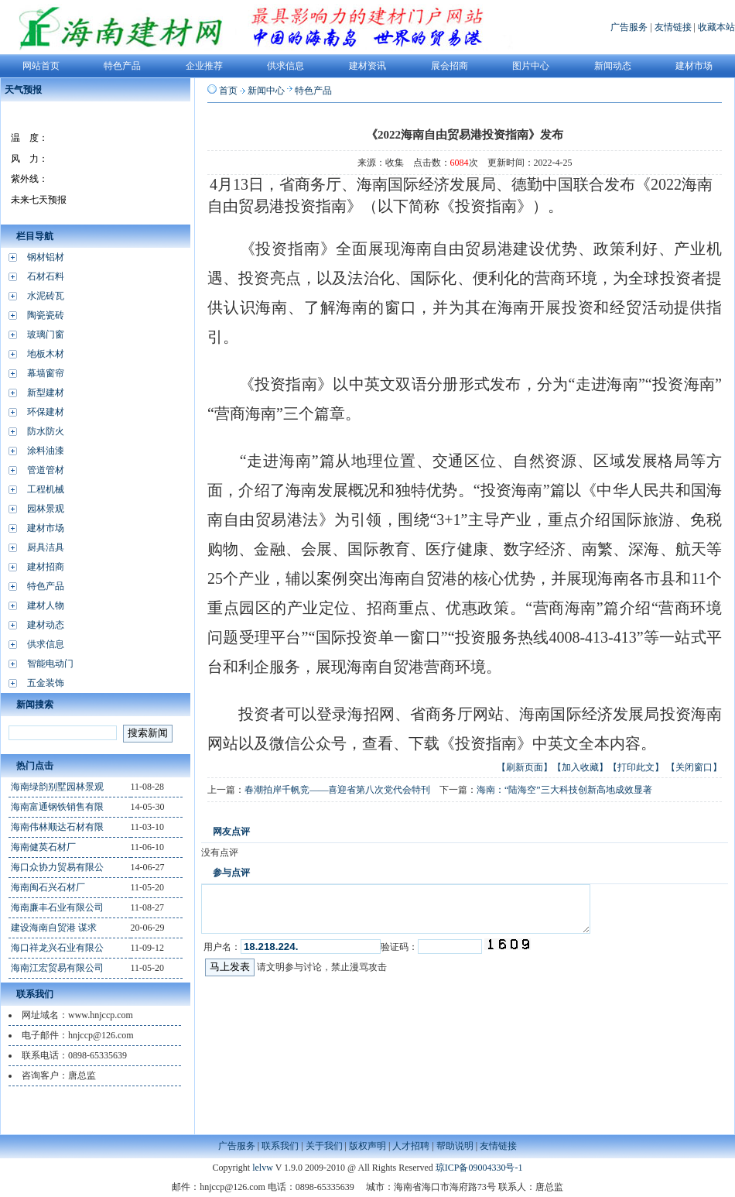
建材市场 (45, 528)
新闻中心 (266, 90)
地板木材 (45, 353)
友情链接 (673, 27)
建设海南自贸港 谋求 (54, 927)
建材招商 (45, 566)
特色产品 (45, 586)
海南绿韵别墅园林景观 (57, 786)
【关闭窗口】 (694, 767)
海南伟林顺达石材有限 (57, 826)
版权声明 (367, 1145)
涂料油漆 (45, 450)
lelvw (262, 1167)
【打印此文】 (636, 767)
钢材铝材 (45, 257)
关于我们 (324, 1145)
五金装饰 (45, 682)
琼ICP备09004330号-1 (479, 1167)
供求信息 (45, 644)
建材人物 (45, 605)
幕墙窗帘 (45, 373)
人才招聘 (410, 1145)
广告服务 (629, 27)
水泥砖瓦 (45, 295)
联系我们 (280, 1145)
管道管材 (45, 470)
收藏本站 (716, 27)
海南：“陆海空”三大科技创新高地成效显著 (564, 789)
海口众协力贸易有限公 (57, 867)
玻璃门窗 (45, 334)
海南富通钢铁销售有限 (57, 806)
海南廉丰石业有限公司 (57, 907)
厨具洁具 (45, 547)
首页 (228, 90)
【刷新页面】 (524, 767)
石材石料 (45, 276)
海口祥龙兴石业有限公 (57, 947)
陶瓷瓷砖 (45, 315)
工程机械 (45, 489)
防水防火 (45, 431)
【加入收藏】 (580, 767)
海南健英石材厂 (43, 847)
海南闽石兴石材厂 (48, 887)
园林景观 (45, 508)
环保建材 (45, 411)
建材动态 (45, 624)
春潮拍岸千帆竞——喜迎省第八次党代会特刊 (337, 789)
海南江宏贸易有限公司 (57, 967)
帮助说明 (454, 1145)
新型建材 (45, 392)
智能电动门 (50, 663)
